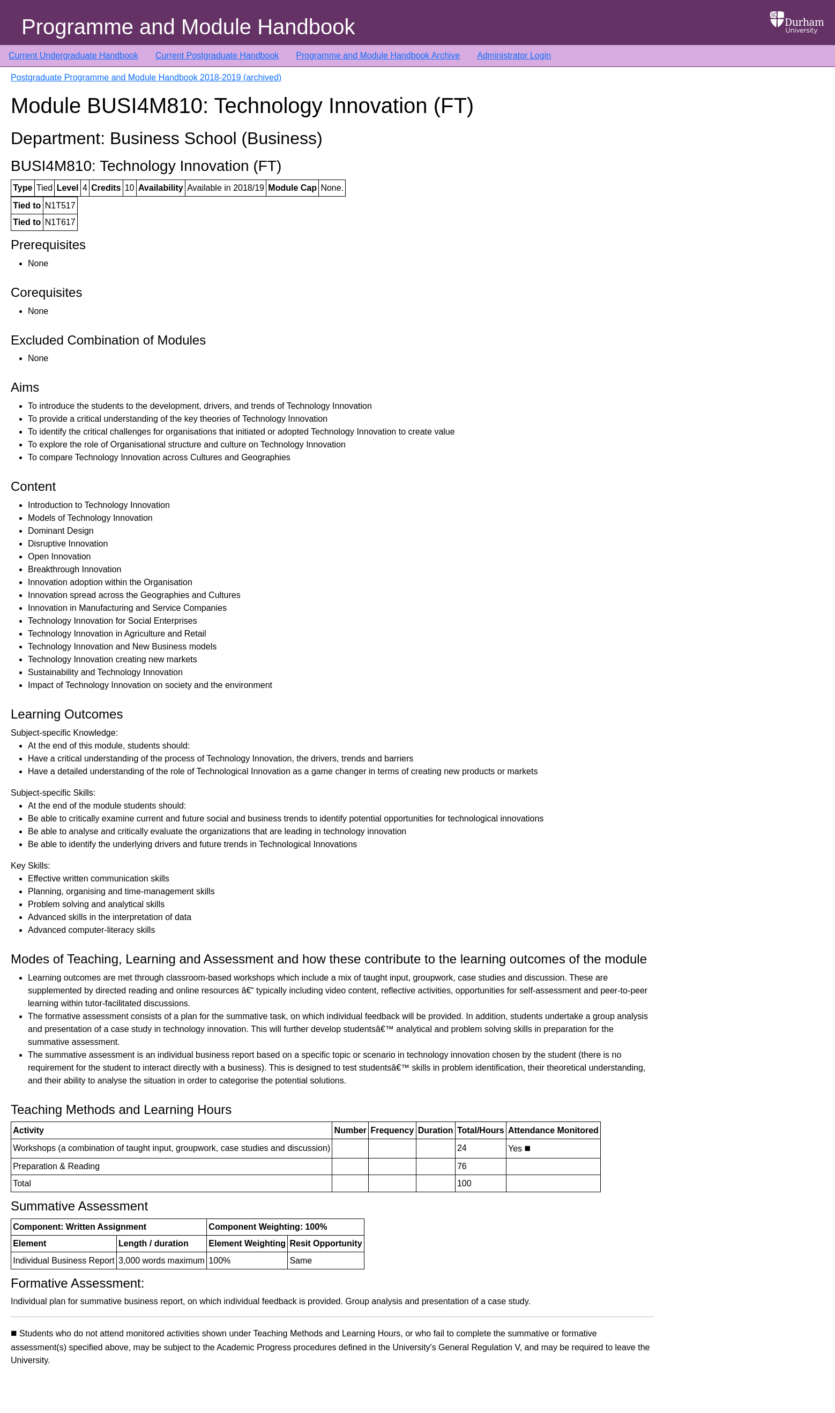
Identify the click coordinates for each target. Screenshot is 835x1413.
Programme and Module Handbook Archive (378, 55)
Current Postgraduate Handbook (217, 55)
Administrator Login (514, 55)
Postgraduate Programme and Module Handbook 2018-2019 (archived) (146, 77)
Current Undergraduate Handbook (73, 55)
